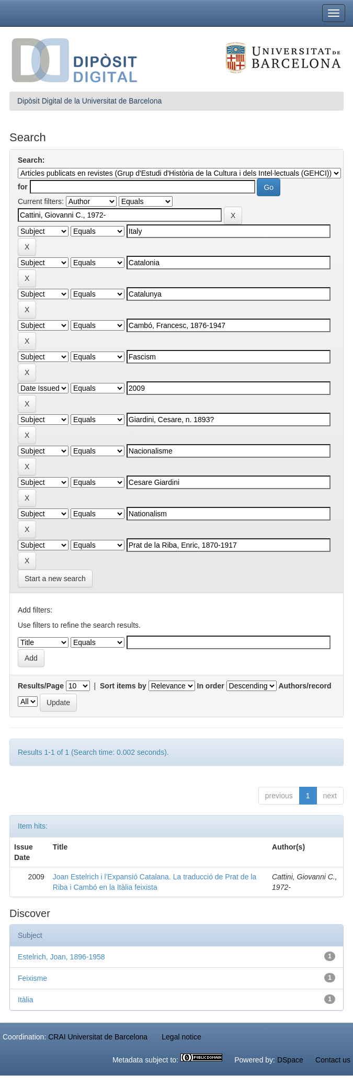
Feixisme (32, 978)
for (23, 187)
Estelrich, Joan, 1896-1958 (61, 957)
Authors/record (304, 686)
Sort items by (123, 686)
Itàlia (25, 1000)
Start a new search (55, 578)
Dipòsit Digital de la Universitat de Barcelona (89, 101)
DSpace (290, 1060)
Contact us (332, 1060)
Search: (31, 160)
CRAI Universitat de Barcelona (97, 1037)
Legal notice (181, 1037)
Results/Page (41, 686)
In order (210, 686)
